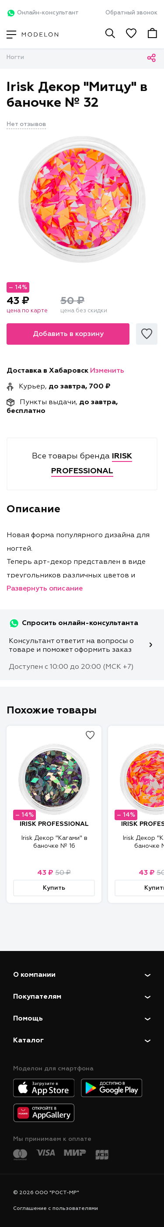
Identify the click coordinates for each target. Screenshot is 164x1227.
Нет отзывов (26, 124)
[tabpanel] (82, 199)
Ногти (15, 57)
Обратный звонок (131, 13)
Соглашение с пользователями (55, 1208)
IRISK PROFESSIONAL (54, 824)
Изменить (107, 370)
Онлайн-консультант (43, 13)
